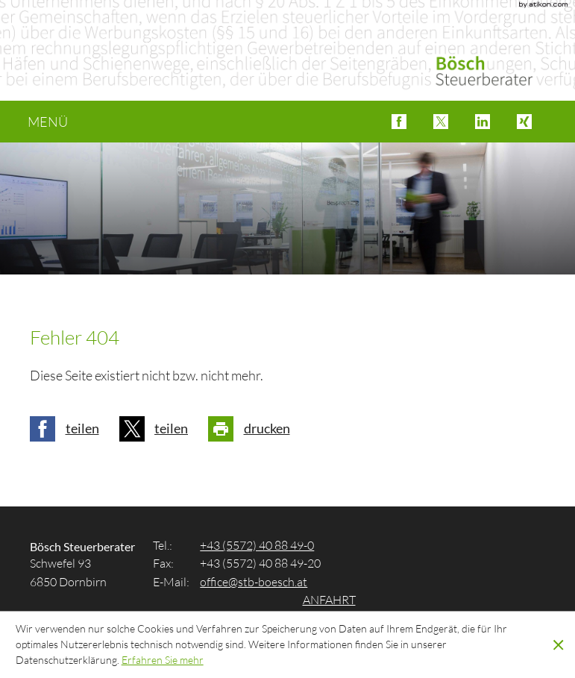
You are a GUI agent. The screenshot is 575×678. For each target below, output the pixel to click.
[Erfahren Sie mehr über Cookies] (163, 659)
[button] (399, 121)
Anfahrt (329, 599)
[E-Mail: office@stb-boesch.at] (253, 581)
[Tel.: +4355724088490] (257, 545)
